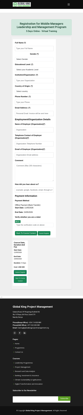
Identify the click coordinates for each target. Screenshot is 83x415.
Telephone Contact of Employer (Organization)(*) (28, 136)
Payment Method (22, 201)
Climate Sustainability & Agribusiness (28, 380)
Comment (19, 160)
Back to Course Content (26, 233)
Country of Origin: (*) (24, 86)
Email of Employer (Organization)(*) (30, 149)
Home (17, 343)
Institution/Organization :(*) (26, 75)
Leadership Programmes (24, 363)
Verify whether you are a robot (27, 217)
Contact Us (19, 352)
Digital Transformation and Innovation (29, 384)
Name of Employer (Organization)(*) (30, 124)
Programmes (19, 348)
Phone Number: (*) (23, 96)
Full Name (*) (20, 43)
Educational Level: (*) (24, 64)
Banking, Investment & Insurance (27, 375)
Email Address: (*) (22, 108)
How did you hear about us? (27, 184)
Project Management (22, 367)
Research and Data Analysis (25, 371)
